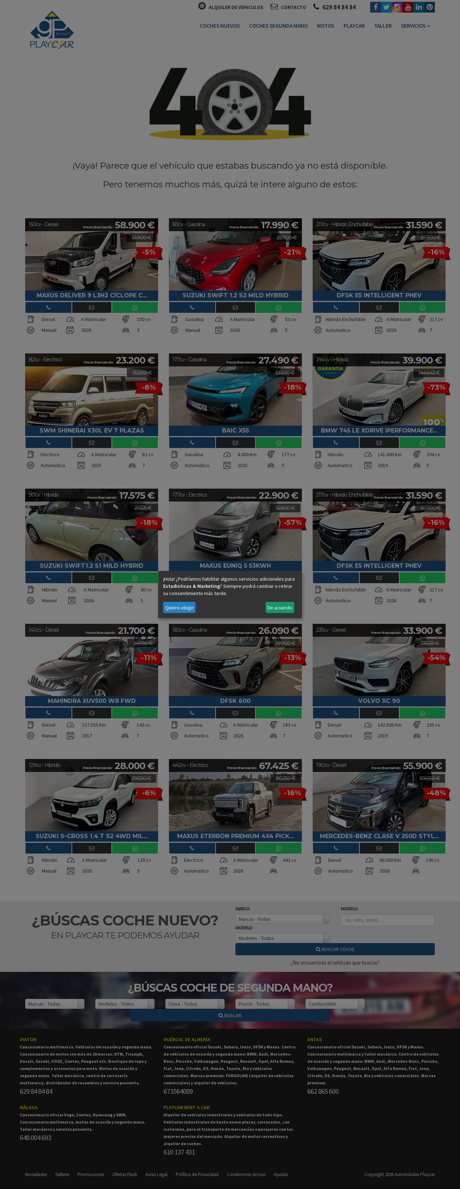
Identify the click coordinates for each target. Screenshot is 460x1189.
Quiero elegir (179, 607)
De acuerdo (279, 607)
